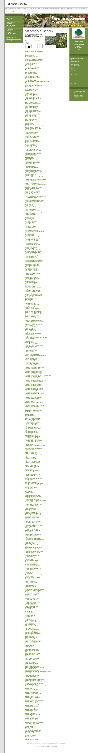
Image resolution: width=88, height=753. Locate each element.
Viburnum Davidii (29, 687)
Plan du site (9, 40)
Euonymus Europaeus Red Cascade (34, 309)
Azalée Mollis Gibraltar (30, 115)
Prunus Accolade (29, 556)
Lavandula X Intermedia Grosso (32, 441)
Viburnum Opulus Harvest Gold (32, 691)
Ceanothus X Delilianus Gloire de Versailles (35, 184)
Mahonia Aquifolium (30, 486)
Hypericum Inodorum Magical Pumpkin (34, 403)
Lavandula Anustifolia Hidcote (32, 436)
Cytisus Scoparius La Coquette (32, 266)
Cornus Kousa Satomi (30, 229)
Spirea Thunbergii (29, 657)
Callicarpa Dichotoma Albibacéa (33, 153)
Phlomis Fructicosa (29, 527)
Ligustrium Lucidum (30, 457)
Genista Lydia (28, 339)
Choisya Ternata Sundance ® (32, 208)
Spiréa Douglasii (29, 646)
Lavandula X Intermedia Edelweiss (33, 440)
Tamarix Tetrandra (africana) (32, 684)
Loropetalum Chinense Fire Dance (33, 477)
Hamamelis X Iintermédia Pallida (33, 343)
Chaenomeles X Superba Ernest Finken (34, 200)
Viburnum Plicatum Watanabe (32, 701)
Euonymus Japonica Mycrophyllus (33, 320)
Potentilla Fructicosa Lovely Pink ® (33, 554)
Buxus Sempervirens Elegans (32, 149)
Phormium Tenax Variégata (31, 529)
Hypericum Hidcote (29, 401)
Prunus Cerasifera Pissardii (31, 557)
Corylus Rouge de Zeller (31, 247)
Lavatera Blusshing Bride (31, 443)
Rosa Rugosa (28, 616)
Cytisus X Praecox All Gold (31, 270)
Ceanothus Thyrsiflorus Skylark (32, 183)
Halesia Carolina (29, 341)
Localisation (9, 38)
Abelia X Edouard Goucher (31, 56)
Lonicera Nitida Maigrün (31, 471)
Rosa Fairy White (29, 612)
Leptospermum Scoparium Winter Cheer (35, 445)
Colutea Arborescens (30, 217)
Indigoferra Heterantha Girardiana (33, 418)
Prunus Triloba (28, 578)
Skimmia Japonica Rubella (31, 642)
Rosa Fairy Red (29, 611)
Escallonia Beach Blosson (31, 298)
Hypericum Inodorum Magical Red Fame (35, 405)
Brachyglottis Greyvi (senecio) (32, 132)
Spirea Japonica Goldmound (32, 650)
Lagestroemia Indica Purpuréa (32, 428)
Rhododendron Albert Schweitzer (33, 590)
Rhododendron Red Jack (31, 599)
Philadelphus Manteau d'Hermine (33, 521)
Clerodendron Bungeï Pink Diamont (33, 215)
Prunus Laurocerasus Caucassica (33, 561)
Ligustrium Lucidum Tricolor (32, 458)
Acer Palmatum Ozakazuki (31, 78)
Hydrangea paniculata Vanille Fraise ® (34, 393)
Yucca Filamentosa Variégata (32, 739)
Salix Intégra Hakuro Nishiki (32, 625)
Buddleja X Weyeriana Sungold (32, 146)
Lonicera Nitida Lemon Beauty (32, 470)
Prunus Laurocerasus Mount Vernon (34, 567)
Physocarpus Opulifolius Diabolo (33, 538)
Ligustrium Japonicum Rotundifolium (34, 454)
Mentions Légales (11, 37)
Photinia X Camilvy (29, 531)
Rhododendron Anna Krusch (32, 591)
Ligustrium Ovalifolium (30, 460)
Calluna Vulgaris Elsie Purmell (32, 162)
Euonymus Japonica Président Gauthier (34, 321)
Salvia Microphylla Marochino (32, 629)
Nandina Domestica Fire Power (32, 495)
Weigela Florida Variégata (31, 732)
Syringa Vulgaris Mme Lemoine (32, 680)
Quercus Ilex (28, 587)
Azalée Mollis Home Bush (31, 116)
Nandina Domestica (30, 493)
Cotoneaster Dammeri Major (32, 255)
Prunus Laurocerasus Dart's (32, 563)
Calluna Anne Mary (29, 158)
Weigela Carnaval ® (30, 728)
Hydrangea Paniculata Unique (32, 392)
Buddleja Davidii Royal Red (31, 140)
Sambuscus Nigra (29, 636)
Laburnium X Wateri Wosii (31, 424)
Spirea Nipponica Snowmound (32, 655)
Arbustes (18, 8)
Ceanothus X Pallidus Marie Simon (33, 187)
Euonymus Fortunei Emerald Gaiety (33, 312)
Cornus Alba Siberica (30, 222)
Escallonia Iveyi (29, 299)
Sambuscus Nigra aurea (31, 637)
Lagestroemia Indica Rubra (31, 431)
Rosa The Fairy (28, 619)
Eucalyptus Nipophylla (30, 306)
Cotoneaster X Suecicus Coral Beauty (34, 260)
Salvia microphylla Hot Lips (31, 632)
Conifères (53, 8)
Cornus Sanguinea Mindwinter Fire (33, 238)
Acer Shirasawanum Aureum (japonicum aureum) (37, 81)
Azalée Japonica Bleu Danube (32, 97)
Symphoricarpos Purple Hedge (32, 666)
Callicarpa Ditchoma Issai (31, 154)
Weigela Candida (29, 727)
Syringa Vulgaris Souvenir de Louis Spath (35, 681)
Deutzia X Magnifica (30, 281)
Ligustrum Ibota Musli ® (31, 463)
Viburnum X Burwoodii (30, 713)
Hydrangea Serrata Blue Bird (32, 398)
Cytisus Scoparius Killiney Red (32, 265)
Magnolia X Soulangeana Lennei (33, 484)
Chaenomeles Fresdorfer (31, 195)
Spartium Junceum (29, 645)
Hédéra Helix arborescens (31, 349)
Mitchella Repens (29, 492)
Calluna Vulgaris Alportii (31, 159)
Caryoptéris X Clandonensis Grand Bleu (34, 176)
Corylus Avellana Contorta (31, 243)
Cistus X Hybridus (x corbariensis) (33, 212)
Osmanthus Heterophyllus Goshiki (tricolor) (35, 500)
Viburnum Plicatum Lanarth (31, 694)
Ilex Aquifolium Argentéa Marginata (33, 410)
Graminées (73, 8)
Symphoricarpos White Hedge (32, 664)
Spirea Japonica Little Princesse (33, 651)
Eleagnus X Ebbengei (30, 286)
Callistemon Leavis (29, 157)
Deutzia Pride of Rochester (31, 277)
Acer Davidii (28, 65)
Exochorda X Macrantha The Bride (33, 324)
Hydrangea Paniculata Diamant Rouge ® (35, 381)
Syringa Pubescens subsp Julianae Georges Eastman (38, 671)
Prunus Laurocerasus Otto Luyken (33, 568)
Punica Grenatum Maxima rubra (32, 580)
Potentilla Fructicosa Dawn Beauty (33, 548)
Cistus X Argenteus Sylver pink (32, 210)
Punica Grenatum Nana (30, 581)
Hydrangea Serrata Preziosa (32, 400)
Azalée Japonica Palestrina (31, 106)
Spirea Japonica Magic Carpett (32, 653)
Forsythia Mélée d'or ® (30, 330)
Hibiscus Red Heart (29, 356)
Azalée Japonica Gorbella (31, 101)
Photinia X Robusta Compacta (32, 530)
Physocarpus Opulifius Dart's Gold (33, 537)
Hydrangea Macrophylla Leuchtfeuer (34, 373)
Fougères (82, 8)
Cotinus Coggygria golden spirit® (33, 249)
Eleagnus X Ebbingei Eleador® (32, 291)
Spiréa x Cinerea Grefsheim (31, 659)
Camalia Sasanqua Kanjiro (31, 167)
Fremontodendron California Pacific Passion (36, 337)
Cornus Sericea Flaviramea (31, 239)
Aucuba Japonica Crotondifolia (32, 91)
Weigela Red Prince (30, 736)
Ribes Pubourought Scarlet (31, 606)
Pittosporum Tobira (29, 546)
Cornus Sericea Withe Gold (31, 240)
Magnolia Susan (29, 480)
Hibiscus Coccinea (29, 351)
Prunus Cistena (29, 559)
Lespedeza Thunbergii (30, 446)
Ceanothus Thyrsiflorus (30, 180)
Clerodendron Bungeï (30, 214)
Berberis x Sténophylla (30, 129)
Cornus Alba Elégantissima (31, 219)
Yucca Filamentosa (29, 738)
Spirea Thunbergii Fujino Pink (32, 658)
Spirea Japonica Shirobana (31, 654)
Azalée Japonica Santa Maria (32, 108)
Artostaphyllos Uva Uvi (30, 90)
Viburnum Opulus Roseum (31, 692)
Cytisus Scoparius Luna (31, 269)
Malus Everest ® (29, 490)
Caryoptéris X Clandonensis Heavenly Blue (35, 178)
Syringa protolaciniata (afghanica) (33, 670)
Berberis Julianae (29, 124)
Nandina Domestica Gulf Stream (33, 496)
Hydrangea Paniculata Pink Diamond (34, 388)
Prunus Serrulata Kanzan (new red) (33, 574)
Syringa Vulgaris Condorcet (31, 678)
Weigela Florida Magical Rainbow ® (33, 730)
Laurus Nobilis (28, 433)
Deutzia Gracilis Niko (30, 276)
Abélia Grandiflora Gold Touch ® (33, 54)
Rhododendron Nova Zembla (32, 598)
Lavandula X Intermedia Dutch (32, 439)
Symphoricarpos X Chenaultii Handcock (34, 667)
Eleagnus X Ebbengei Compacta (33, 287)
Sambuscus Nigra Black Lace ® (32, 638)
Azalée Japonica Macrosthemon (33, 103)
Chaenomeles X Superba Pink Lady (33, 201)
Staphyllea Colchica (30, 662)
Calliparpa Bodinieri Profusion (32, 155)
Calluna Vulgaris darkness (31, 161)
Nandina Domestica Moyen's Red (33, 499)
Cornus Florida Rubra (30, 226)
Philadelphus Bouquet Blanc (32, 517)
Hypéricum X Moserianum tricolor (33, 407)
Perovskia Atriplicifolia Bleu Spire (33, 513)
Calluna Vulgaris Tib (30, 165)
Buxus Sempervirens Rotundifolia (33, 150)
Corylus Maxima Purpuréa (31, 245)
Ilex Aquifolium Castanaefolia (32, 411)
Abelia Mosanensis (29, 55)
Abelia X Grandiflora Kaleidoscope (33, 60)
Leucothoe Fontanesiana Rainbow (33, 448)
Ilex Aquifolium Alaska (30, 409)
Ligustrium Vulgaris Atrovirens (32, 462)
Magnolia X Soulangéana (31, 482)
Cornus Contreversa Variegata (32, 223)
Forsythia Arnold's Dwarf (31, 326)
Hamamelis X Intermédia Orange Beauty (34, 345)
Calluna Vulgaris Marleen (31, 163)
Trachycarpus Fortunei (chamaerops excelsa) (36, 685)
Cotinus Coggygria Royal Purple (33, 251)
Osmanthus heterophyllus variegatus (34, 504)
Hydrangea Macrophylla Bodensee (33, 372)
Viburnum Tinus (29, 705)
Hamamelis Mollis (29, 342)
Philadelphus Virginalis (30, 523)
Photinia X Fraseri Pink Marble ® (33, 534)
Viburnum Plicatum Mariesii (31, 696)
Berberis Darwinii (29, 123)
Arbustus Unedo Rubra (30, 88)
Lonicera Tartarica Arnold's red (32, 474)
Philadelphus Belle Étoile (31, 516)
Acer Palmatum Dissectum (31, 75)
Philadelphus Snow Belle (31, 522)
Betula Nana (28, 131)
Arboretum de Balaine (78, 95)
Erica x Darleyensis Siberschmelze (33, 295)
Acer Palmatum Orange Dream (32, 77)
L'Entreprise (9, 8)
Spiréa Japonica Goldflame (31, 649)
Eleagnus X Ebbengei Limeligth (32, 290)
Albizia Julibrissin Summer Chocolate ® (34, 84)
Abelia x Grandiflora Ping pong (32, 61)
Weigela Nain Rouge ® (30, 735)
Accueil (8, 11)
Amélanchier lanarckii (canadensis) (33, 85)
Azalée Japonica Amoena (31, 94)
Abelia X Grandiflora (30, 58)
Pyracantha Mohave (30, 584)
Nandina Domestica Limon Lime (33, 497)
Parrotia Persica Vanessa (31, 512)
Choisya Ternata (29, 205)
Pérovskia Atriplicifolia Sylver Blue (33, 514)
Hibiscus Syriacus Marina (31, 359)
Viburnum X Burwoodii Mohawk (32, 714)
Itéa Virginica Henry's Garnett (32, 419)
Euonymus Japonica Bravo (31, 319)
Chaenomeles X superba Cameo (33, 197)
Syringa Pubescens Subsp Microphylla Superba (36, 672)
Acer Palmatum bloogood (31, 72)
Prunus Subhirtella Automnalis (32, 577)
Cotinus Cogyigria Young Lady (32, 252)
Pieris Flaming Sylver (30, 542)
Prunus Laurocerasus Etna (31, 564)
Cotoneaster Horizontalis (31, 257)
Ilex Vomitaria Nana (29, 414)
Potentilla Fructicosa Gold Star (32, 550)
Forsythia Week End (30, 332)
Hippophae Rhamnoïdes (31, 364)
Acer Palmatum (29, 69)
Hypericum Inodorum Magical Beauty (34, 402)
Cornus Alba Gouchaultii (31, 221)
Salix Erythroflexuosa (30, 624)
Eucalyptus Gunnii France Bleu (32, 304)
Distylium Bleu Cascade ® (31, 282)
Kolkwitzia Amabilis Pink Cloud (32, 422)
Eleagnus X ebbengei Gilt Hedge (33, 289)
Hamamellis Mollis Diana (31, 346)
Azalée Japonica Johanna (31, 102)
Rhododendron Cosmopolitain (32, 593)
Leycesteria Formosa (30, 449)
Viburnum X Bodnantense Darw (32, 711)
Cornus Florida (28, 225)
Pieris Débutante (29, 540)
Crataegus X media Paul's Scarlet (33, 262)
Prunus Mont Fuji (29, 572)
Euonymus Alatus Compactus (32, 308)
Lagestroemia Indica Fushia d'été (33, 427)
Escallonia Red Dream (30, 300)
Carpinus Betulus (29, 175)
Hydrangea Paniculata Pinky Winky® (34, 389)
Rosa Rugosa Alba (29, 617)
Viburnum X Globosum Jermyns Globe (34, 722)
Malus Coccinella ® (29, 488)
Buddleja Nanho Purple (30, 145)
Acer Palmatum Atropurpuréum (32, 71)
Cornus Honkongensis (30, 227)
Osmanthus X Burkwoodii (31, 505)
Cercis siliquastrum (30, 193)
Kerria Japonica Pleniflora (31, 420)
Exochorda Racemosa (30, 323)
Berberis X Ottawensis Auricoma (33, 128)
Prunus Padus (28, 573)
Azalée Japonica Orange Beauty (33, 105)
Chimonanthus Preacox (30, 202)
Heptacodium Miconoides (31, 350)
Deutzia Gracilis (29, 274)
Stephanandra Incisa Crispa (32, 663)
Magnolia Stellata (29, 479)
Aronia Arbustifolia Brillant (31, 89)
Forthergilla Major (29, 334)
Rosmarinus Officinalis (30, 620)
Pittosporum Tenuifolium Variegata (33, 544)
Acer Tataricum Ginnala (30, 82)
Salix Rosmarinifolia (30, 628)
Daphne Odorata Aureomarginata (33, 273)
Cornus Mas (28, 232)
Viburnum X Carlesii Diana (31, 719)
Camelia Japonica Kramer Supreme (33, 171)
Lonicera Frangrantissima (31, 467)
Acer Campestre (29, 64)
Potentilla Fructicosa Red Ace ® (32, 555)
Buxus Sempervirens (30, 148)
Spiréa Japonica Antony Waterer (33, 647)
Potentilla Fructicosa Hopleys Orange (34, 551)
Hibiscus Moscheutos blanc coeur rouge (35, 353)
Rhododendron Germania (31, 594)
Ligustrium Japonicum (30, 453)
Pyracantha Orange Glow (31, 585)
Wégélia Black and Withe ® (31, 724)
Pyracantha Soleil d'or (30, 586)
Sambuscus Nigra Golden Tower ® (33, 640)
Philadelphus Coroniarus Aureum (33, 520)
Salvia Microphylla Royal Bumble (33, 633)
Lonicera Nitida (28, 469)
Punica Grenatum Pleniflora (31, 582)
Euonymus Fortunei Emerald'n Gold (33, 313)
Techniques (9, 29)
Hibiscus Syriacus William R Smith (33, 362)
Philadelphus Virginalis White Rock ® (34, 525)
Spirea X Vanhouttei (30, 661)
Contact (8, 30)
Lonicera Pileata (29, 473)
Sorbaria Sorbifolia (29, 644)
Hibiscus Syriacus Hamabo (31, 358)
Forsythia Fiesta (29, 328)
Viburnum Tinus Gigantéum (31, 708)
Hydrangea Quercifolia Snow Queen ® (34, 397)
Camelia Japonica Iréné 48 (31, 168)
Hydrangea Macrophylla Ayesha (32, 368)
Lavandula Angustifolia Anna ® (32, 435)
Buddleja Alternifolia (30, 135)
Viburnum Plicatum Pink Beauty (32, 697)
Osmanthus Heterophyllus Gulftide (33, 503)
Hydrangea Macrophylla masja (32, 376)
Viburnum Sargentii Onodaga (32, 704)
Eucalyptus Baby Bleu (30, 303)
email (79, 49)
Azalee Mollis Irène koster (31, 119)
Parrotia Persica (29, 510)
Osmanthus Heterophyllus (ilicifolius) (34, 501)
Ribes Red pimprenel (30, 607)
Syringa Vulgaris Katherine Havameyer (34, 679)
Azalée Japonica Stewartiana (32, 110)
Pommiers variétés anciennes (79, 91)
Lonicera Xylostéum (30, 475)
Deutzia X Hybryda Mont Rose (32, 278)
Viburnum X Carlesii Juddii (31, 721)
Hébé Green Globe (29, 347)
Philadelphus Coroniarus (31, 518)
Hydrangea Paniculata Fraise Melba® (34, 383)
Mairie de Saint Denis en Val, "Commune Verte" (79, 93)
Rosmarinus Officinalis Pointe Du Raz (34, 621)
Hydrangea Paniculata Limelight (33, 385)
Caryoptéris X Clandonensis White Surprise (35, 179)
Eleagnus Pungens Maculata (32, 285)
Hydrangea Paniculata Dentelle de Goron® (35, 380)
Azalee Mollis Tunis (29, 120)
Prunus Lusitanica (29, 569)
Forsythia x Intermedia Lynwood (33, 333)
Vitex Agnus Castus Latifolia (32, 723)
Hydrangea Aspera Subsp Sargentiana (34, 367)
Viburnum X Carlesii (30, 717)
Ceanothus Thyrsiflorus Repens (32, 182)
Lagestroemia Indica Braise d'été (33, 426)
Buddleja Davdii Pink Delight (32, 136)
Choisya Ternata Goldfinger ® (32, 206)
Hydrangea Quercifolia (30, 394)
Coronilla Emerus (29, 242)
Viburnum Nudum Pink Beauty (32, 689)
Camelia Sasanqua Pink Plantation (33, 172)
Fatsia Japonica (29, 325)
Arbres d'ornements (29, 8)
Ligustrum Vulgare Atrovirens (32, 465)
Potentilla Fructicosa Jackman (32, 552)
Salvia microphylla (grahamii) (32, 631)
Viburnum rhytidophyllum (31, 702)
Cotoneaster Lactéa (30, 259)
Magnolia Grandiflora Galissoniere (33, 478)
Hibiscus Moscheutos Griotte (32, 354)
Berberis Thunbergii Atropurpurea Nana (34, 125)
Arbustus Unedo (29, 86)
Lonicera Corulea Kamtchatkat (32, 466)
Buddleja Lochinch (29, 142)
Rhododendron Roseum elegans (33, 601)
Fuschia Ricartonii (29, 338)
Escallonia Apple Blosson (31, 296)
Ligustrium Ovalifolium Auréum (32, 461)
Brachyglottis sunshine (30, 133)
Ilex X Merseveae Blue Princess (32, 416)
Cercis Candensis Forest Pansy (32, 191)
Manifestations (10, 32)
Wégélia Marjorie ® (29, 726)
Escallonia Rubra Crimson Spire (33, 302)
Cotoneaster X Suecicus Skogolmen (34, 261)
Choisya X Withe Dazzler (31, 209)
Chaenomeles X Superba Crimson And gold (35, 199)
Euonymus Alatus (29, 307)
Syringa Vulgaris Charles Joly (32, 675)
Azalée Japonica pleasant (31, 107)
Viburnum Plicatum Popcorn (32, 698)
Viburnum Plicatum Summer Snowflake (34, 700)
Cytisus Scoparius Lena (31, 268)
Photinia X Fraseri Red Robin (32, 535)
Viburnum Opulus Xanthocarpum (33, 693)
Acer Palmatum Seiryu (30, 80)
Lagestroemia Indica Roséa (31, 430)
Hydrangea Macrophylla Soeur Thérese (34, 379)
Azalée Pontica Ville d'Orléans (32, 122)
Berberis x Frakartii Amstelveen (32, 127)
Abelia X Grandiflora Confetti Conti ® (34, 59)
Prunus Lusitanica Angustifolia (32, 570)
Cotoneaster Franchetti (30, 256)
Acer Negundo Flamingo (31, 68)
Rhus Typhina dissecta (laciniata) (33, 604)
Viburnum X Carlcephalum (31, 715)
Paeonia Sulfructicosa (30, 507)
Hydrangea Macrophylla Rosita (32, 377)
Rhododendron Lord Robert (32, 595)
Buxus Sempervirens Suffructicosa (33, 152)
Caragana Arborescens (30, 174)
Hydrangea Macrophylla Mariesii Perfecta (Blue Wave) (38, 375)
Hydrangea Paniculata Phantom (32, 386)
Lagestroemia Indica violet (31, 432)
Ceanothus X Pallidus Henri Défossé (34, 185)
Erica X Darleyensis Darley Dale (32, 292)
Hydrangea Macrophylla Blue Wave (33, 371)
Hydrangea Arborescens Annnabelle (34, 366)
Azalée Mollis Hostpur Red (31, 118)
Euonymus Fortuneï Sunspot (32, 315)
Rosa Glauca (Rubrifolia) (31, 614)
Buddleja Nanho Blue (30, 144)
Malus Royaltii (28, 491)
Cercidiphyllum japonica (31, 189)
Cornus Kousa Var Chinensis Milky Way (34, 231)
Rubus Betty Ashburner (30, 623)
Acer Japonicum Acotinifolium (32, 67)
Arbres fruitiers (43, 8)
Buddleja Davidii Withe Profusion (33, 141)
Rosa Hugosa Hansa (30, 615)
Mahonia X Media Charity (31, 487)
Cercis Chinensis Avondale (31, 192)
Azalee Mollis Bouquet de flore (32, 114)
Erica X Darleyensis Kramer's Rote (33, 294)
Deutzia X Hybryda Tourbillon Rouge (34, 279)
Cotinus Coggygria (29, 248)
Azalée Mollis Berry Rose (31, 112)
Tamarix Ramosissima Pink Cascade (34, 683)
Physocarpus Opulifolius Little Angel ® (34, 539)
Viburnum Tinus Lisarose (31, 710)
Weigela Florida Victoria (31, 734)
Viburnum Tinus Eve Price (31, 706)
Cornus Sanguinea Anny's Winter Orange (35, 236)
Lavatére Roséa (29, 444)
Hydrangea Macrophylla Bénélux (33, 369)
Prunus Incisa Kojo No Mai (31, 560)
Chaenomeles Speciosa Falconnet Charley (35, 196)
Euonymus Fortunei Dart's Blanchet (33, 311)
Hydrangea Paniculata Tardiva (32, 390)
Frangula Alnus (29, 336)
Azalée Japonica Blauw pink (32, 95)
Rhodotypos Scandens (30, 603)
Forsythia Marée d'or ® (30, 329)
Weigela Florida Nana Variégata (32, 731)
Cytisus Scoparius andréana (32, 264)
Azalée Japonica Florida (31, 99)
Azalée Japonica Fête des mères (33, 98)
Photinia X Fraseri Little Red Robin (33, 533)
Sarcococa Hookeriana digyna (32, 641)
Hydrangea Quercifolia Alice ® (32, 396)
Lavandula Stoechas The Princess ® (34, 437)
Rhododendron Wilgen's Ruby (32, 602)
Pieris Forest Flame (30, 543)
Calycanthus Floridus (30, 166)
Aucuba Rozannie (29, 93)
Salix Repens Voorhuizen (31, 627)
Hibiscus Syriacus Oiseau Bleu (32, 360)
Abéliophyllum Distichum (31, 63)
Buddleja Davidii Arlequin (31, 137)
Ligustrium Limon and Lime (31, 456)
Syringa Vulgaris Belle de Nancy (33, 674)
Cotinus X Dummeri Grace (31, 253)
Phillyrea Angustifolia (30, 526)
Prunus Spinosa (29, 576)
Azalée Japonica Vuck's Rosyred (33, 111)
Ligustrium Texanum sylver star (32, 450)
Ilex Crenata (28, 413)
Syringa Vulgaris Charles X (31, 676)
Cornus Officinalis (29, 234)
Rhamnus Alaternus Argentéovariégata (34, 589)
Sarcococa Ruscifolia (25, 11)
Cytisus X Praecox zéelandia (32, 272)
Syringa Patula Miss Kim (31, 668)
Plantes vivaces (63, 8)
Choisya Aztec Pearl (30, 204)
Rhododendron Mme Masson (32, 597)
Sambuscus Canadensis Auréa (32, 634)
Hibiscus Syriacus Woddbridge (32, 363)
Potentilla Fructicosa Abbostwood (33, 547)
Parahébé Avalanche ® (30, 508)
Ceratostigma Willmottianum (32, 188)
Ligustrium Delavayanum (31, 452)
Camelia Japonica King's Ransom (33, 170)
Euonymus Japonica (30, 316)
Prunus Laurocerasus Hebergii (32, 565)
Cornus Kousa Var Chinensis (32, 230)
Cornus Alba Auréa (29, 218)
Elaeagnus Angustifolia (30, 283)
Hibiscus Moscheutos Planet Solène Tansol (35, 355)
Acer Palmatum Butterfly (31, 73)
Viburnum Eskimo (29, 688)
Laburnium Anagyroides (31, 423)
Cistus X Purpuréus (30, 213)
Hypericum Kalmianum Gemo (32, 406)
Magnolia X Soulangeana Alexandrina (34, 483)
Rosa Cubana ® (29, 610)
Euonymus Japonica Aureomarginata (34, 317)
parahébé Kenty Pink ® (30, 509)
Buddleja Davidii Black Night (32, 138)
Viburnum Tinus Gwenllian (31, 709)
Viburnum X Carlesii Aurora (31, 718)
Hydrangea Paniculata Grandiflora (33, 384)
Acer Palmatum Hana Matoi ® (32, 76)
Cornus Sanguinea (29, 235)
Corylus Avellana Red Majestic (32, 244)
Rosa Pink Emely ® (29, 608)
